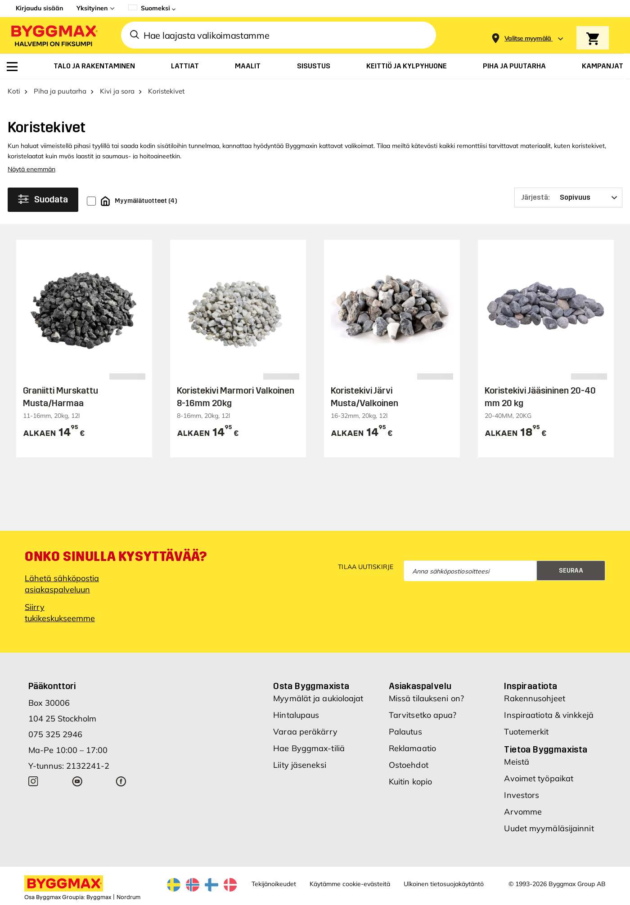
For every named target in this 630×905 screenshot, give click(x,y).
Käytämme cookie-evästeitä (350, 884)
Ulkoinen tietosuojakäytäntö (444, 884)
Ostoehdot (408, 765)
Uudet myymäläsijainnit (549, 828)
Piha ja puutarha (60, 91)
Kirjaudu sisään (39, 8)
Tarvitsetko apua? (423, 715)
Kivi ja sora (117, 91)
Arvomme (523, 811)
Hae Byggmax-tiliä (309, 748)
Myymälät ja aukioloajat (318, 698)
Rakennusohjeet (534, 698)
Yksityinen (92, 8)
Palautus (405, 731)
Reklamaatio (412, 748)
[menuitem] (12, 66)
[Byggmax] (53, 35)
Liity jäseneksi (299, 765)
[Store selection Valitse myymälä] (528, 38)
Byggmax (98, 897)
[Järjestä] (568, 197)
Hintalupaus (296, 715)
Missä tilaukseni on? (426, 698)
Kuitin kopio (410, 781)
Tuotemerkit (526, 731)
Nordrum (128, 897)
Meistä (516, 762)
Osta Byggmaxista (311, 686)
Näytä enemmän (31, 169)
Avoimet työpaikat (538, 778)
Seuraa (571, 570)
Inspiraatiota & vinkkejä (548, 715)
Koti (14, 91)
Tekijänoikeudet (274, 884)
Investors (521, 795)
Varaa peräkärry (305, 731)
